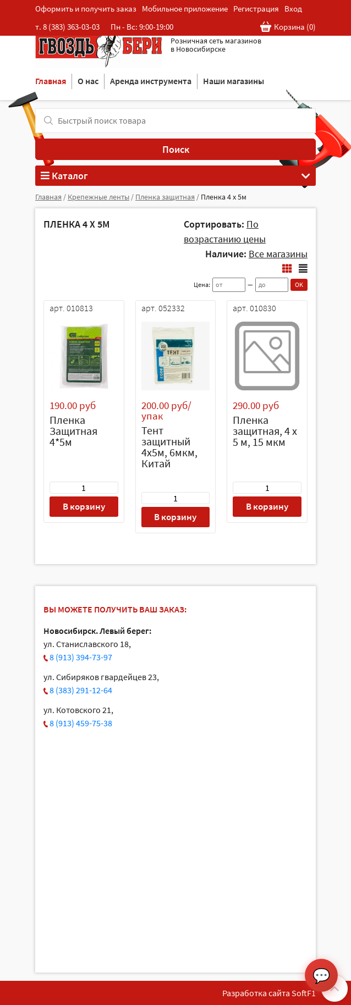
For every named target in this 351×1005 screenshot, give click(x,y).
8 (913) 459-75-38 (81, 722)
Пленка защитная (165, 197)
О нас (88, 80)
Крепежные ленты (98, 197)
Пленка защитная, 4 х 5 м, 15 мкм (265, 431)
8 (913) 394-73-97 (81, 656)
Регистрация (256, 8)
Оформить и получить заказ (85, 8)
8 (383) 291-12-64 (81, 689)
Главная (50, 80)
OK (299, 284)
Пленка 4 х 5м (223, 197)
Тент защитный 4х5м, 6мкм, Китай (169, 446)
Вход (293, 8)
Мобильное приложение (185, 8)
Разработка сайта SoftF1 (269, 992)
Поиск (175, 149)
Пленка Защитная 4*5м (73, 431)
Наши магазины (233, 80)
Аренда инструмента (150, 80)
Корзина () (288, 27)
